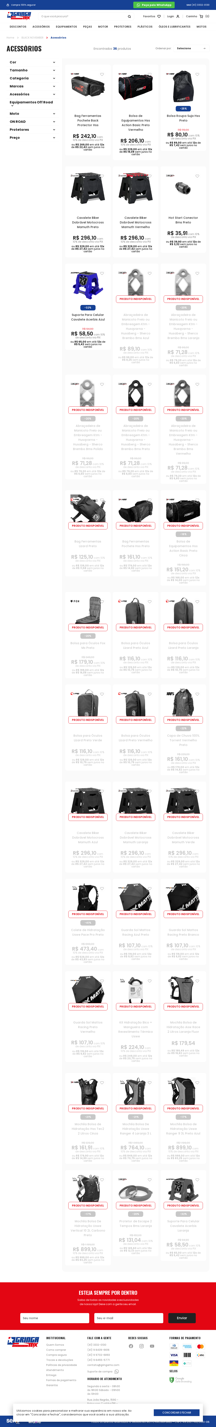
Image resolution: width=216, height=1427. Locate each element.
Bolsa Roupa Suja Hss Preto (183, 118)
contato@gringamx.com (103, 1365)
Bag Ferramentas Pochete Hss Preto (136, 543)
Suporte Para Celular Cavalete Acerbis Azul (88, 317)
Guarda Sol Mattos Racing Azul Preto (135, 932)
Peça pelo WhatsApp (153, 5)
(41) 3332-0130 (200, 5)
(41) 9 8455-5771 (98, 1360)
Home (10, 37)
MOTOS (202, 26)
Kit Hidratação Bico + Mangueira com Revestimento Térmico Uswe (135, 1029)
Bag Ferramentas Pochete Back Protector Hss (87, 120)
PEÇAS (87, 26)
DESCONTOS (18, 26)
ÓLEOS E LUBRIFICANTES (174, 26)
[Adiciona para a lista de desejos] (102, 74)
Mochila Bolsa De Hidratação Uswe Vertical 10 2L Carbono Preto (88, 1228)
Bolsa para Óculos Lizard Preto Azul (135, 645)
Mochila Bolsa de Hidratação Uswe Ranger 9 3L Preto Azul (183, 1129)
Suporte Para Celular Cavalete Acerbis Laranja (183, 1226)
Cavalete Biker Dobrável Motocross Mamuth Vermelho (135, 222)
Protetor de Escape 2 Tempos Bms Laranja (135, 1223)
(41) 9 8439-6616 (98, 1350)
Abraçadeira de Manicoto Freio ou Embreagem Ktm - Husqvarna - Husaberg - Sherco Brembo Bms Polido (88, 437)
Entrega (51, 1375)
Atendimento (55, 1370)
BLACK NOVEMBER (32, 37)
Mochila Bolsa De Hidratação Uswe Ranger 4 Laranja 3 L (135, 1129)
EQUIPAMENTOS (66, 26)
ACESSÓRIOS (41, 26)
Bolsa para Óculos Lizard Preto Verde (87, 738)
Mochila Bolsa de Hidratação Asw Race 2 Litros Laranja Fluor (183, 1027)
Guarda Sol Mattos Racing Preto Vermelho (88, 1027)
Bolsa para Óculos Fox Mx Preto (87, 645)
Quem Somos (55, 1345)
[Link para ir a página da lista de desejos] (152, 16)
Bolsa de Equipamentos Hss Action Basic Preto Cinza (183, 548)
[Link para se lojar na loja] (173, 16)
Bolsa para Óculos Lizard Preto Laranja (183, 645)
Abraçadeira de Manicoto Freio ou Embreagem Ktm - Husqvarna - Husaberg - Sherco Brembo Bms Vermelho (183, 440)
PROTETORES (122, 26)
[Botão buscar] (129, 16)
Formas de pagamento (61, 1380)
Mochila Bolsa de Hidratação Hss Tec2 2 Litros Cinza (88, 1129)
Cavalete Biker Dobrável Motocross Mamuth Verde (183, 837)
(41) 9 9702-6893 (98, 1355)
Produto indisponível (136, 299)
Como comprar (56, 1350)
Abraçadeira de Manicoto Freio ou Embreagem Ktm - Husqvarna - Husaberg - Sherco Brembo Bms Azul (135, 326)
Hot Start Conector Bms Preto (183, 220)
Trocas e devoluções (59, 1360)
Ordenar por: (163, 48)
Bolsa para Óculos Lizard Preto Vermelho (136, 738)
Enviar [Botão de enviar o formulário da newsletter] (182, 1318)
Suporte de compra (103, 1371)
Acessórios (58, 37)
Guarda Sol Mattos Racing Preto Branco (183, 932)
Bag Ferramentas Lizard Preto (87, 543)
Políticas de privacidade (61, 1365)
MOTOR (103, 26)
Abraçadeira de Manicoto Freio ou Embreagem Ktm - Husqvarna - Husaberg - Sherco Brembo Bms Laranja (183, 326)
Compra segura (56, 1355)
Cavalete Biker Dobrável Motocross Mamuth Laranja (135, 837)
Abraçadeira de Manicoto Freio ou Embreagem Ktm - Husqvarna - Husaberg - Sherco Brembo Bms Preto (135, 437)
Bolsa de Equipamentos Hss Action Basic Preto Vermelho (136, 123)
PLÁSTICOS (145, 26)
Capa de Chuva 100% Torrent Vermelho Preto (183, 740)
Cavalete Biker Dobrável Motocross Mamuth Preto (88, 222)
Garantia (52, 1385)
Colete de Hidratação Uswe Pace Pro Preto (88, 932)
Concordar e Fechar (176, 1412)
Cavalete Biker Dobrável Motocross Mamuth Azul (88, 837)
